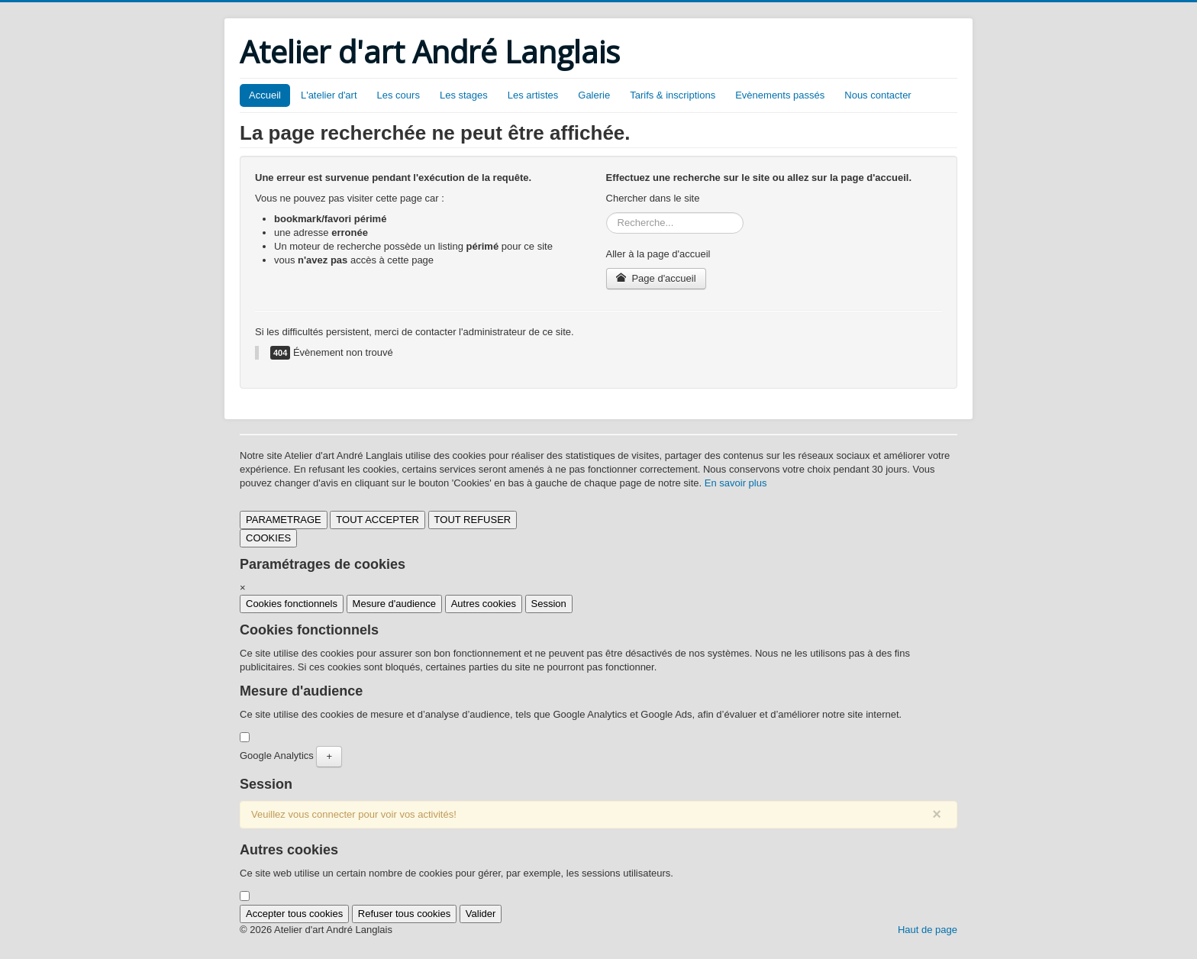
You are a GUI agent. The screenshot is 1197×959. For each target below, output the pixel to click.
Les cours (398, 95)
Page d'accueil (656, 278)
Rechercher (606, 212)
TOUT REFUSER (472, 519)
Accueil (265, 95)
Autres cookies (483, 603)
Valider (481, 913)
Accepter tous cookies (294, 913)
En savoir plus (736, 483)
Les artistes (533, 95)
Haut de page (927, 929)
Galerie (594, 95)
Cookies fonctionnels (291, 603)
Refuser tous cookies (404, 913)
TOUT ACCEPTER (377, 519)
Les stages (464, 95)
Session (548, 603)
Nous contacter (877, 95)
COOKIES (268, 538)
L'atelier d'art (329, 95)
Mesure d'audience (394, 603)
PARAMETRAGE (283, 519)
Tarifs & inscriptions (672, 95)
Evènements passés (779, 95)
